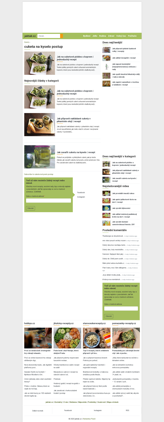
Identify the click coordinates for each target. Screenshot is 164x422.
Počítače (132, 36)
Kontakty (58, 402)
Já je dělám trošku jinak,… (112, 275)
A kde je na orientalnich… (111, 279)
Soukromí (101, 402)
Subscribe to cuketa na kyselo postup (38, 174)
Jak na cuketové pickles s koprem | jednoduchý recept (75, 58)
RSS (127, 410)
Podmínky (92, 402)
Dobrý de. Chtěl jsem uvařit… (113, 259)
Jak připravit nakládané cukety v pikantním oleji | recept (74, 120)
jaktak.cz (49, 402)
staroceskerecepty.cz (94, 323)
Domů (26, 42)
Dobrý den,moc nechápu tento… (114, 245)
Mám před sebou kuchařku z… (113, 263)
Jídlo (94, 36)
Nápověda (82, 402)
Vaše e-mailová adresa (35, 196)
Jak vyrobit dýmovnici (121, 208)
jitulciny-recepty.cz (64, 323)
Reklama (73, 402)
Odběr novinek (37, 411)
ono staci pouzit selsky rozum (114, 240)
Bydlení (86, 36)
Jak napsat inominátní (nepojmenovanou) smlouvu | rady (124, 66)
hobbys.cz (29, 323)
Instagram (81, 197)
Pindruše (57, 379)
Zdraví (111, 36)
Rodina (102, 36)
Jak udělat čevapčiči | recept (124, 58)
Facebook (81, 192)
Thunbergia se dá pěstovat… (113, 236)
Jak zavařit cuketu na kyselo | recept (76, 152)
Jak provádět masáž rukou (123, 193)
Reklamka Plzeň (89, 419)
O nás (65, 402)
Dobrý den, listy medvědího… (113, 250)
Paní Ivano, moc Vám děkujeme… (114, 268)
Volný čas (121, 36)
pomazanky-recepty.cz (124, 323)
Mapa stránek (112, 402)
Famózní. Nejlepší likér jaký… (113, 254)
